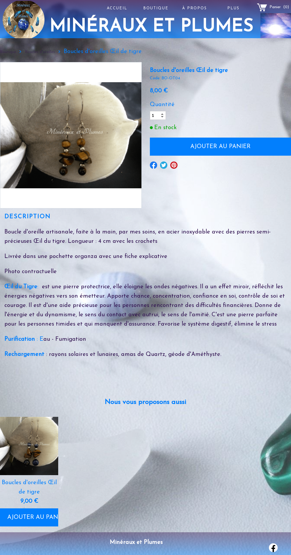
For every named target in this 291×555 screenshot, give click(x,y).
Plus (233, 8)
